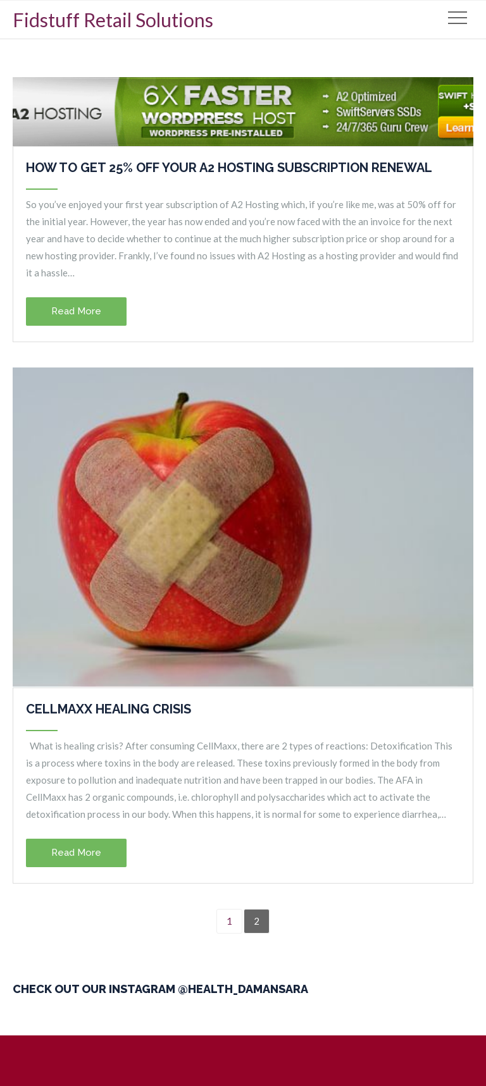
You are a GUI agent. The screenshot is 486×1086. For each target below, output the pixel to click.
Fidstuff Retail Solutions (113, 19)
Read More (76, 311)
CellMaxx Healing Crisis (108, 709)
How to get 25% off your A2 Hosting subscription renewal (229, 167)
